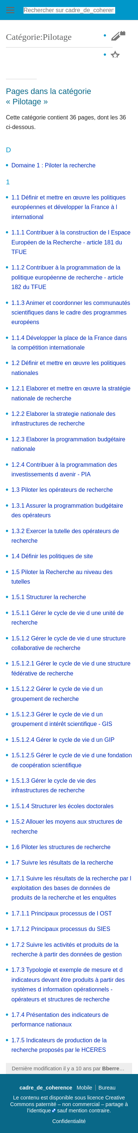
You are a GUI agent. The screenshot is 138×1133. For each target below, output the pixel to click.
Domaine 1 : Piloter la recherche (53, 165)
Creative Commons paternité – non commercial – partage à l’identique (69, 1104)
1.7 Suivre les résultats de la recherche (62, 862)
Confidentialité (69, 1121)
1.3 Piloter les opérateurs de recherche (62, 490)
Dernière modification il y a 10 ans (52, 1068)
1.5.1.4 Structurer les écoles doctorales (62, 806)
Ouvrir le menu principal (10, 10)
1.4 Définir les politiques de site (52, 556)
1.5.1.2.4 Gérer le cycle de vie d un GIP (62, 740)
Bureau (107, 1088)
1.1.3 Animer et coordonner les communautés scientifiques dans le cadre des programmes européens (70, 313)
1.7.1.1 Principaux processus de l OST (61, 913)
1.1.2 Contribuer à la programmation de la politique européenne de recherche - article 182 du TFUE (67, 277)
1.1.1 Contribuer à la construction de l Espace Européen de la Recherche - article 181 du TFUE (71, 242)
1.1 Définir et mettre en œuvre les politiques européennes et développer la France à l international (68, 207)
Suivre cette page (120, 55)
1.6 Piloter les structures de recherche (60, 847)
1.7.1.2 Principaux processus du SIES (60, 929)
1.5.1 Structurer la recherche (48, 597)
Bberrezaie (116, 1068)
